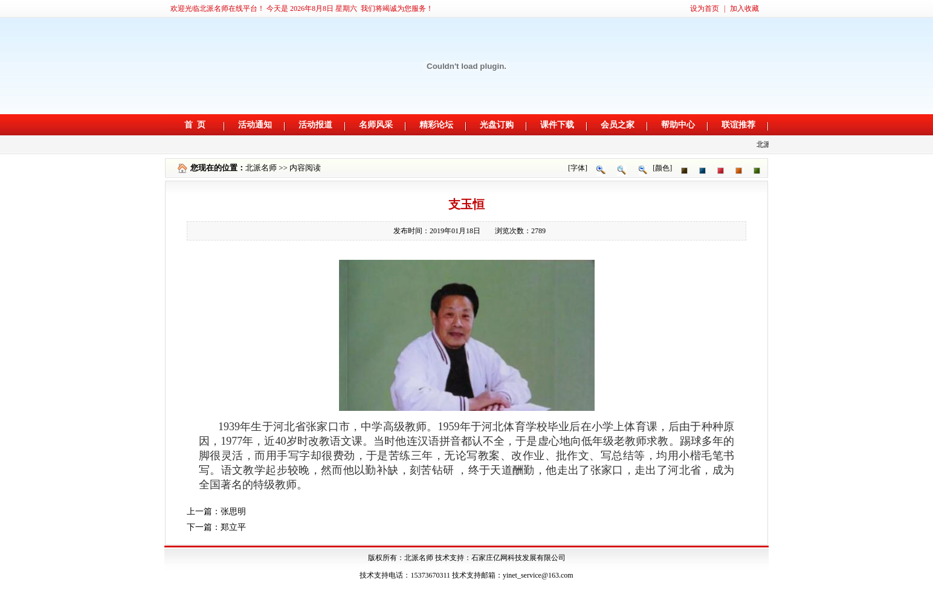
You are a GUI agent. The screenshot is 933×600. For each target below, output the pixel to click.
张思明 (233, 511)
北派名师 (261, 167)
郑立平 (233, 527)
